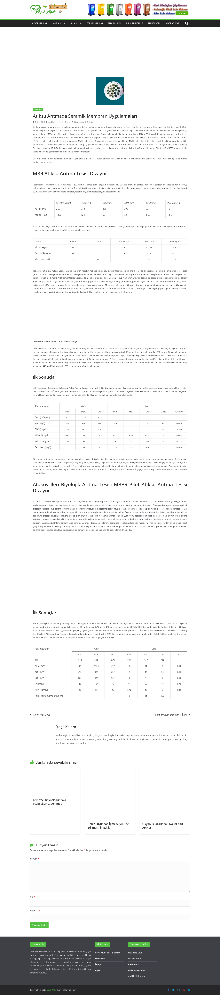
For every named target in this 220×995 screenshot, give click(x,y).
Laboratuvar (172, 23)
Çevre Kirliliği (39, 23)
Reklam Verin (134, 958)
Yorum (34, 858)
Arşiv (97, 970)
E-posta (35, 910)
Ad (32, 896)
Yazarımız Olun (135, 952)
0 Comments (78, 122)
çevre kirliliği (66, 955)
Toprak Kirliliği (95, 23)
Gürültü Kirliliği (134, 23)
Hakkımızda (133, 964)
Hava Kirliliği (59, 23)
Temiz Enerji (154, 23)
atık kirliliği (56, 958)
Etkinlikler (100, 958)
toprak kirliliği (43, 958)
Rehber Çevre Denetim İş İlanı (172, 714)
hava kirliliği (81, 955)
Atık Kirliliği (114, 23)
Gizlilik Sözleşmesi (136, 976)
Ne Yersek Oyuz (40, 714)
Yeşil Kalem (52, 122)
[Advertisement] (110, 56)
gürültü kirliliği (70, 958)
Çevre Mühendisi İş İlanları (107, 952)
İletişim (98, 964)
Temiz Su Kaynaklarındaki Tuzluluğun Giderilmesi (49, 801)
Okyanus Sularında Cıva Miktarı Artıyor (162, 825)
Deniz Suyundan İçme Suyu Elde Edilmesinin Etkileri (108, 825)
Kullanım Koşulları (136, 970)
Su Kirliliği (76, 23)
